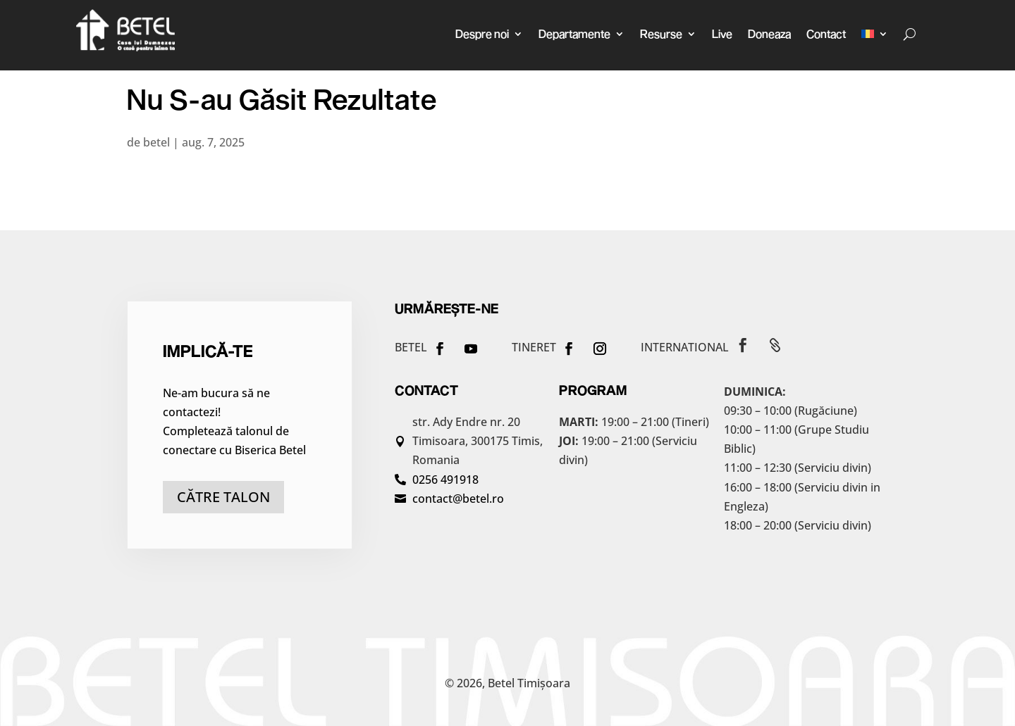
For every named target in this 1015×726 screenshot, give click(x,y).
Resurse (661, 33)
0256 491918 (445, 479)
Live (722, 33)
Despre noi (482, 33)
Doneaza (769, 33)
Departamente (574, 33)
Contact (826, 33)
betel (156, 142)
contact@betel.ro (458, 498)
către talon (223, 496)
